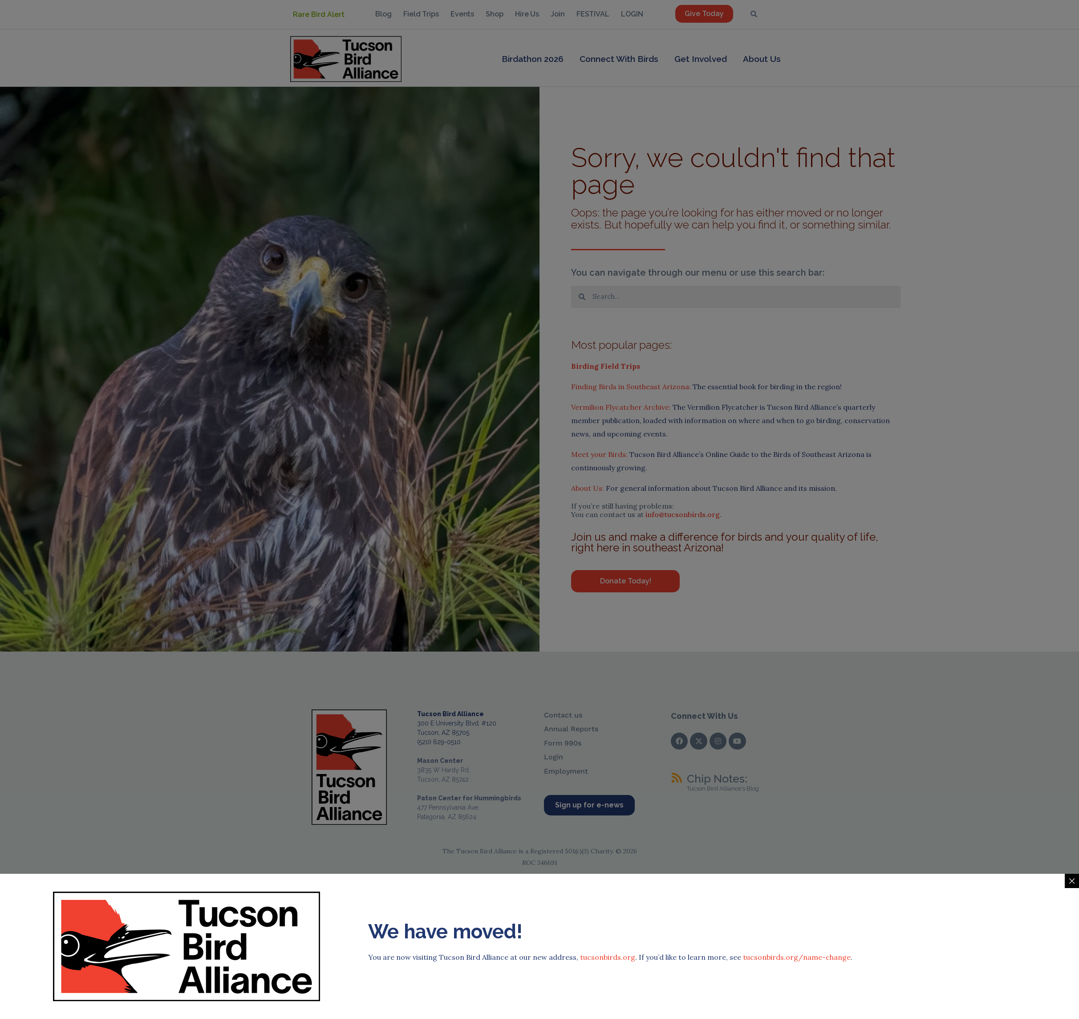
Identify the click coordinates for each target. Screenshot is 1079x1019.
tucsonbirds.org (607, 791)
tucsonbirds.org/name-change (797, 791)
